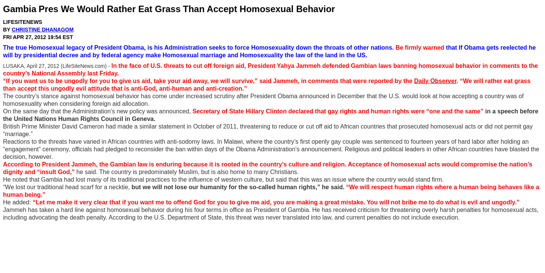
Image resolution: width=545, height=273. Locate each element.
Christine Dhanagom (42, 30)
